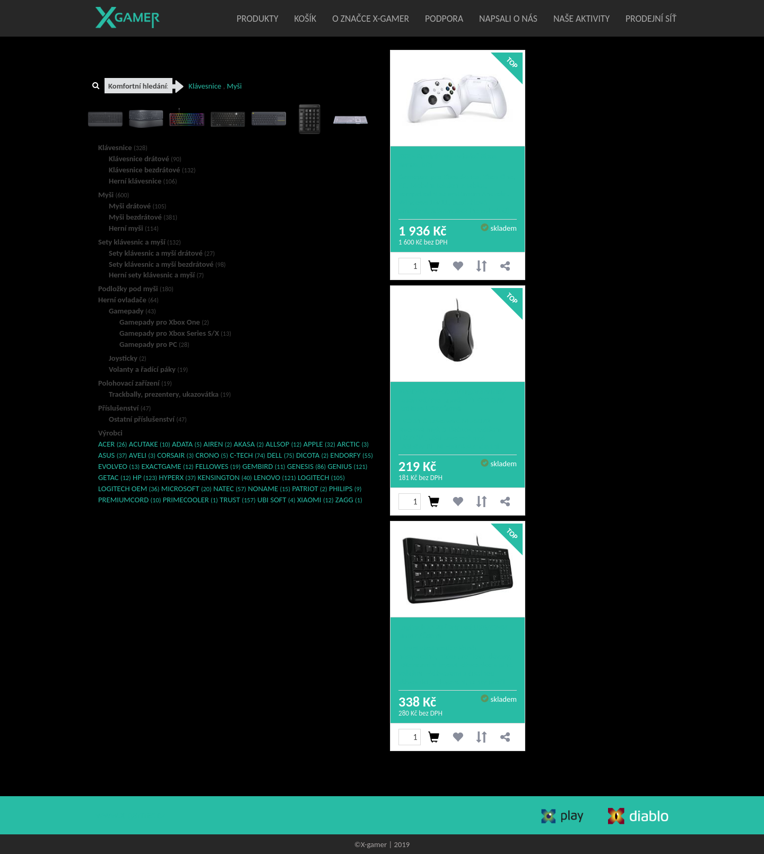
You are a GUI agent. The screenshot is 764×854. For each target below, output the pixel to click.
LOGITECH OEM (128, 488)
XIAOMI (315, 499)
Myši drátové (138, 206)
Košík (305, 18)
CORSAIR (175, 455)
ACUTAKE (149, 444)
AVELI (142, 455)
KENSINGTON (225, 477)
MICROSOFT (186, 488)
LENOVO (275, 477)
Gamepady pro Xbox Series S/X (175, 333)
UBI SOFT (276, 499)
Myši (113, 194)
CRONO (211, 455)
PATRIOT (309, 488)
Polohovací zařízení (135, 383)
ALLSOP (283, 444)
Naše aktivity (581, 18)
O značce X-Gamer (370, 18)
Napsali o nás (508, 18)
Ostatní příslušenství (148, 419)
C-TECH (247, 455)
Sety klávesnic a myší (139, 242)
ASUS (112, 455)
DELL (280, 455)
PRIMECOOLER (190, 499)
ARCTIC (353, 444)
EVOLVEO (119, 466)
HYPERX (177, 477)
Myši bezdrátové (143, 217)
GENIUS (347, 466)
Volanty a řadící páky (148, 369)
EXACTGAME (168, 466)
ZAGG (348, 499)
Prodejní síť (651, 18)
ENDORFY (352, 455)
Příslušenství (124, 408)
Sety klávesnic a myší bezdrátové (167, 264)
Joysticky (127, 358)
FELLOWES (217, 466)
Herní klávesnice (143, 181)
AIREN (217, 444)
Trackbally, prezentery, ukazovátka (170, 394)
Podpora (444, 18)
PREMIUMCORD (129, 499)
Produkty (258, 18)
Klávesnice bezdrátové (152, 170)
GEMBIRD (263, 466)
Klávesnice (122, 147)
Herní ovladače (128, 299)
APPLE (319, 444)
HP (145, 477)
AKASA (249, 444)
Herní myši (134, 228)
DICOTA (312, 455)
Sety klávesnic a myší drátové (162, 253)
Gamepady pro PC (154, 344)
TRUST (238, 499)
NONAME (269, 488)
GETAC (114, 477)
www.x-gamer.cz (131, 814)
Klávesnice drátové (145, 158)
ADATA (187, 444)
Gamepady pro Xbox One (164, 322)
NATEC (229, 488)
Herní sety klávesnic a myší (156, 275)
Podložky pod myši (135, 288)
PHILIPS (345, 488)
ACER (112, 444)
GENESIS (306, 466)
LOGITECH (321, 477)
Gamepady (132, 311)
